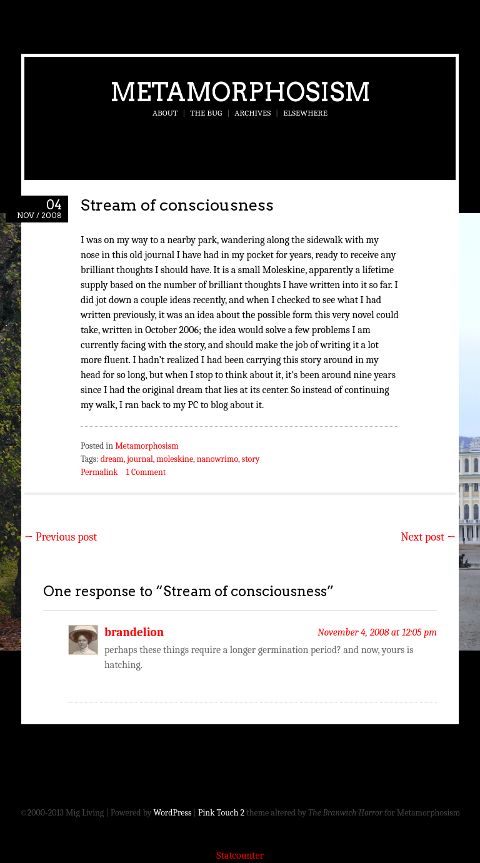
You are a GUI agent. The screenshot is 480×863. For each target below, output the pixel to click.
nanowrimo (217, 459)
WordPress (173, 812)
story (251, 459)
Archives (252, 112)
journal (140, 459)
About (165, 112)
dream (112, 459)
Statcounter (240, 855)
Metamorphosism (240, 92)
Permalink (99, 472)
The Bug (206, 112)
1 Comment (146, 472)
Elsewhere (305, 112)
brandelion (134, 632)
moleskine (174, 459)
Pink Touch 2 (221, 812)
